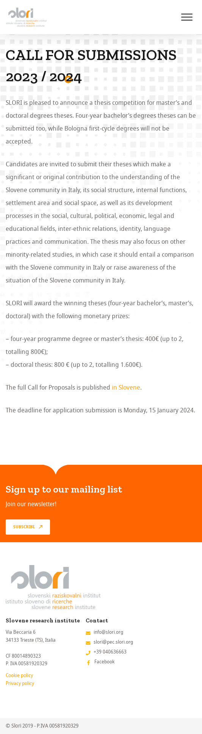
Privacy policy (20, 683)
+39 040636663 (110, 651)
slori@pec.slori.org (113, 642)
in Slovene (126, 387)
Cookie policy (19, 675)
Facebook (104, 661)
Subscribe (24, 527)
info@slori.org (108, 632)
